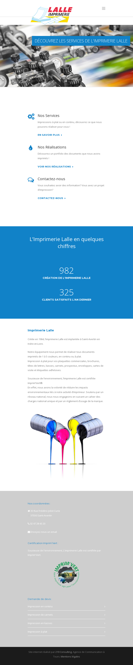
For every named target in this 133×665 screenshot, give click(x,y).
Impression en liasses (40, 623)
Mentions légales (70, 656)
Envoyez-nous (39, 532)
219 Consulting (63, 652)
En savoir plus (50, 135)
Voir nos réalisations (55, 166)
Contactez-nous (52, 198)
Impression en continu (40, 606)
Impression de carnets (40, 614)
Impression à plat (37, 631)
